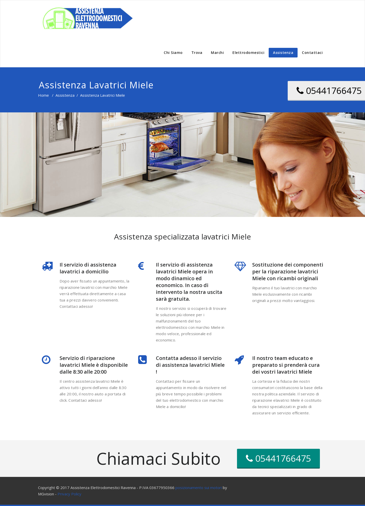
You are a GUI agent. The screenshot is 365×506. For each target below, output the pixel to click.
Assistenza (283, 52)
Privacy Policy (69, 493)
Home (43, 95)
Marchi (217, 52)
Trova (197, 52)
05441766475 (278, 458)
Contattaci (312, 52)
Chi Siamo (173, 52)
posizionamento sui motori (198, 487)
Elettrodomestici (248, 52)
